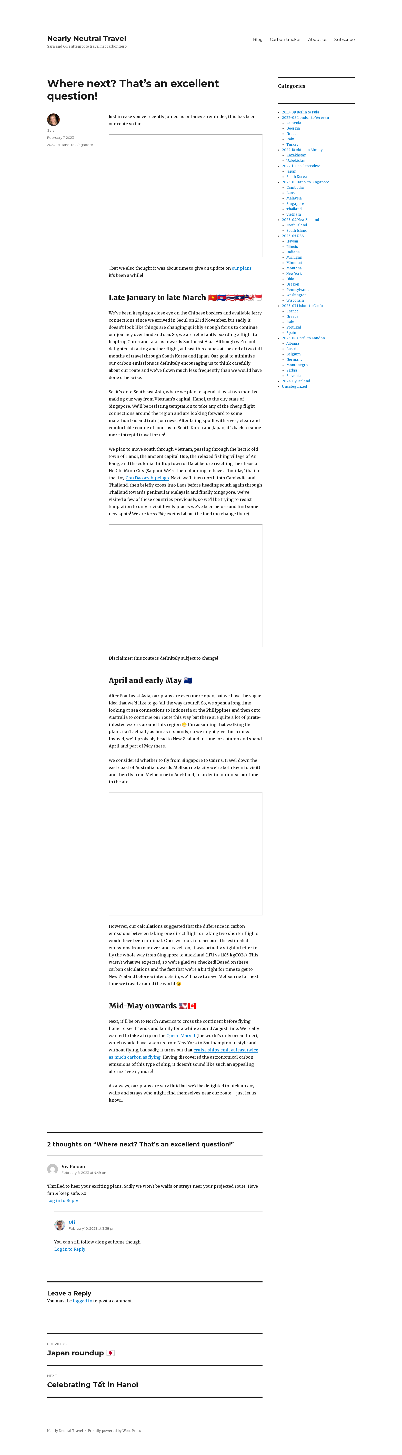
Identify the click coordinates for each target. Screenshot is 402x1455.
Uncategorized (294, 386)
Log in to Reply (62, 1200)
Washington (296, 295)
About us (317, 39)
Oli (72, 1222)
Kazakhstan (296, 155)
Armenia (293, 123)
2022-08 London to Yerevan (305, 117)
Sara (51, 130)
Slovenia (293, 376)
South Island (296, 230)
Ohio (290, 279)
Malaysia (294, 198)
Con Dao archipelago (147, 477)
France (292, 311)
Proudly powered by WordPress (114, 1431)
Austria (292, 349)
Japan (291, 171)
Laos (290, 193)
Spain (291, 333)
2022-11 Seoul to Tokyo (301, 166)
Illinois (292, 247)
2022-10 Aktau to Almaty (302, 150)
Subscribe (344, 39)
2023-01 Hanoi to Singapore (70, 145)
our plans (242, 268)
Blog (258, 39)
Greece (292, 134)
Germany (294, 359)
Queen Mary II (181, 1035)
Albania (292, 343)
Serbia (291, 370)
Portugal (293, 327)
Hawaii (292, 241)
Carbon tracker (285, 39)
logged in (82, 1300)
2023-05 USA (293, 236)
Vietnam (293, 214)
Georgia (293, 128)
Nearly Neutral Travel (86, 38)
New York (294, 273)
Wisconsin (295, 300)
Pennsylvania (297, 290)
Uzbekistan (295, 161)
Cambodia (295, 187)
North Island (296, 225)
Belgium (293, 354)
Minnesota (295, 263)
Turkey (292, 144)
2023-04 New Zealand (300, 220)
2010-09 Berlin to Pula (300, 112)
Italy (290, 139)
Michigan (294, 257)
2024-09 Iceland (296, 381)
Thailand (294, 209)
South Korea (296, 177)
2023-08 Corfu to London (303, 338)
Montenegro (297, 365)
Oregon (292, 284)
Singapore (295, 204)
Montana (294, 268)
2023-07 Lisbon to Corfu (302, 306)
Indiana (293, 252)
